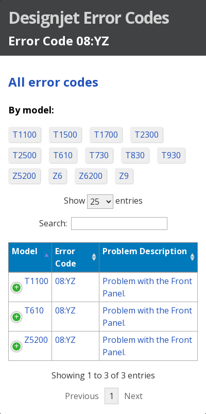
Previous (82, 396)
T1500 (65, 134)
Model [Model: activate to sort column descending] (25, 251)
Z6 (57, 175)
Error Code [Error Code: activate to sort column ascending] (65, 257)
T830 (135, 155)
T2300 (146, 134)
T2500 (24, 155)
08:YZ (65, 281)
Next (133, 396)
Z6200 (90, 175)
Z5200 (24, 175)
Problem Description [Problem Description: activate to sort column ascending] (144, 251)
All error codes (53, 81)
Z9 (124, 175)
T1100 (24, 134)
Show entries (103, 200)
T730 (99, 155)
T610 (63, 155)
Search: (103, 223)
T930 (171, 155)
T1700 (106, 134)
